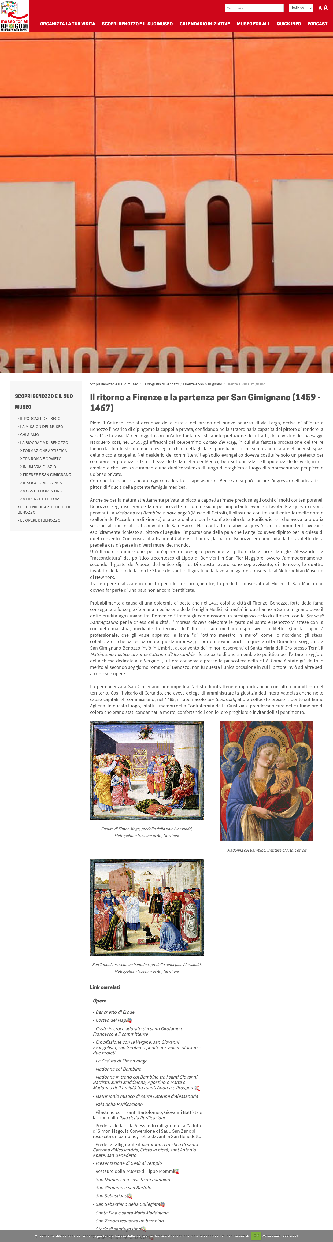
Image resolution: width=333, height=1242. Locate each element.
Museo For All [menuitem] (253, 24)
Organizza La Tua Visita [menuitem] (67, 24)
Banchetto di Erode (114, 1012)
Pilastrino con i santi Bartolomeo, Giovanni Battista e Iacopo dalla (147, 1115)
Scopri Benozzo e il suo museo (114, 384)
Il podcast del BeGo (40, 418)
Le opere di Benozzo (40, 520)
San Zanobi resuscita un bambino (129, 1221)
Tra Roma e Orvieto (42, 458)
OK (256, 1236)
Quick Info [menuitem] (289, 24)
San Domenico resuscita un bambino (132, 1179)
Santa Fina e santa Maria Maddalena (131, 1213)
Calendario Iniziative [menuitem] (205, 24)
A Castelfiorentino (42, 490)
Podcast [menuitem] (318, 24)
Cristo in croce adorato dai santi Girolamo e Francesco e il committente (138, 1031)
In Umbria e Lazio (39, 466)
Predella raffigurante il (145, 1149)
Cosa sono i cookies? (280, 1236)
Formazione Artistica (44, 450)
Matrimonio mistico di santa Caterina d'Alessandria (146, 1096)
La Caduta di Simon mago (121, 1061)
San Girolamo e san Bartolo (123, 1187)
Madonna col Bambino (118, 1069)
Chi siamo (29, 434)
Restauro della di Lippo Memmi (137, 1171)
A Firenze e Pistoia (41, 498)
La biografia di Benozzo (43, 442)
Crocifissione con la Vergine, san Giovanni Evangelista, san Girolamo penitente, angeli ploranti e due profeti (147, 1047)
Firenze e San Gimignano (46, 474)
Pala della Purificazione (118, 1104)
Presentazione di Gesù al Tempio (128, 1163)
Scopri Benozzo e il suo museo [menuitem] (137, 24)
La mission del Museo (41, 426)
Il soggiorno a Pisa (42, 482)
